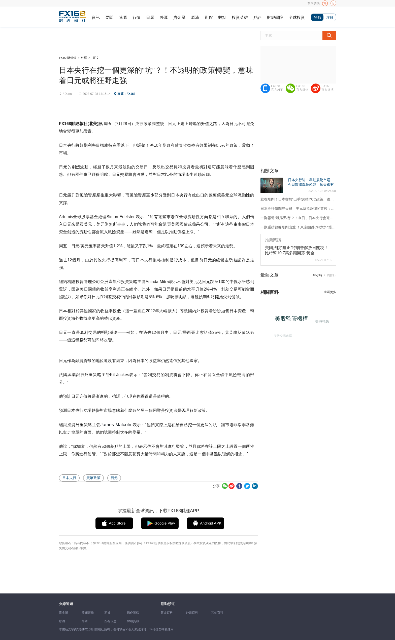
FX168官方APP (277, 88)
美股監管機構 (293, 320)
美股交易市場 (282, 335)
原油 (195, 17)
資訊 (96, 17)
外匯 (164, 17)
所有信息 (110, 621)
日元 (114, 478)
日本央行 (69, 478)
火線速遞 (66, 604)
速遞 (123, 17)
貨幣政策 (93, 478)
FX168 (130, 94)
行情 (137, 17)
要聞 (109, 17)
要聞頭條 (88, 612)
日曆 (150, 17)
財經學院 (275, 17)
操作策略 (133, 612)
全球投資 (297, 17)
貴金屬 (179, 17)
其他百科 (217, 612)
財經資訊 (133, 621)
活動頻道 (168, 604)
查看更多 (330, 292)
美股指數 (322, 321)
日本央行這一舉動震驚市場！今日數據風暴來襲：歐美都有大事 (311, 184)
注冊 (329, 17)
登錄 (317, 17)
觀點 (222, 17)
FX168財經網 (67, 58)
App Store (117, 523)
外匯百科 (192, 612)
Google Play (164, 523)
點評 (257, 17)
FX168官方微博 (327, 88)
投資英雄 (240, 17)
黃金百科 (167, 612)
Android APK (210, 523)
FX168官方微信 (302, 88)
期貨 (209, 17)
